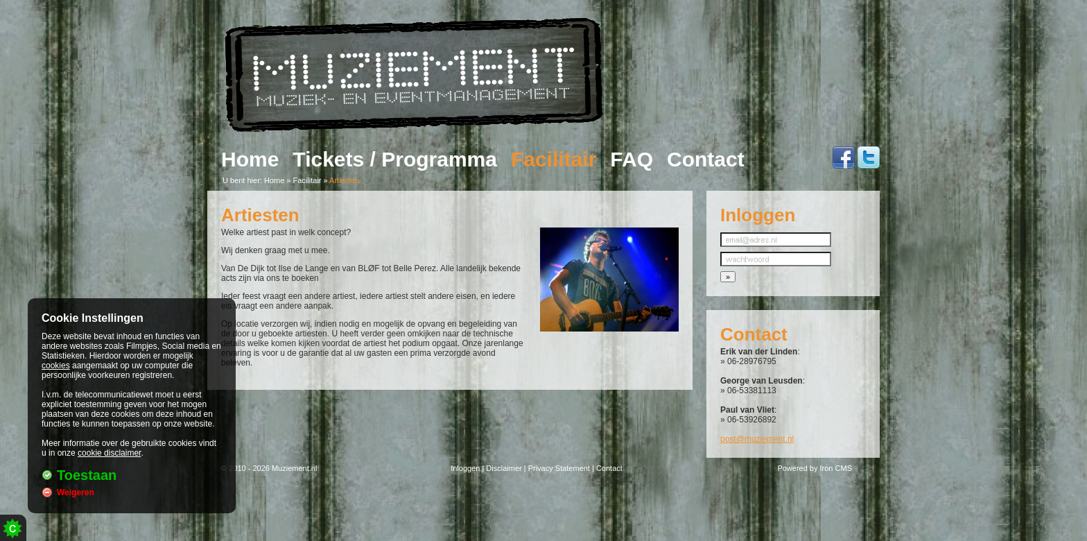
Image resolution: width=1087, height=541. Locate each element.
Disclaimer (503, 468)
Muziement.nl (294, 468)
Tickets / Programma (395, 159)
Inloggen (465, 468)
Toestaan (86, 475)
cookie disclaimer (109, 453)
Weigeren (75, 492)
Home (250, 159)
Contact (706, 159)
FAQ (631, 159)
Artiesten (344, 180)
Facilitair (553, 159)
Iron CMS (836, 468)
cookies (56, 365)
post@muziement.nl (757, 439)
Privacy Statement (559, 468)
